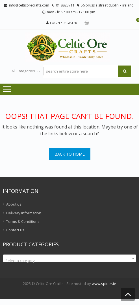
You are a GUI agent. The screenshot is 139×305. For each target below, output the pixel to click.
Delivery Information (23, 212)
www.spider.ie (104, 283)
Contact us (15, 229)
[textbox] (69, 260)
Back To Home (70, 154)
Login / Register (63, 23)
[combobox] (69, 258)
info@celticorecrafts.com (29, 5)
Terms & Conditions (23, 221)
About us (13, 204)
